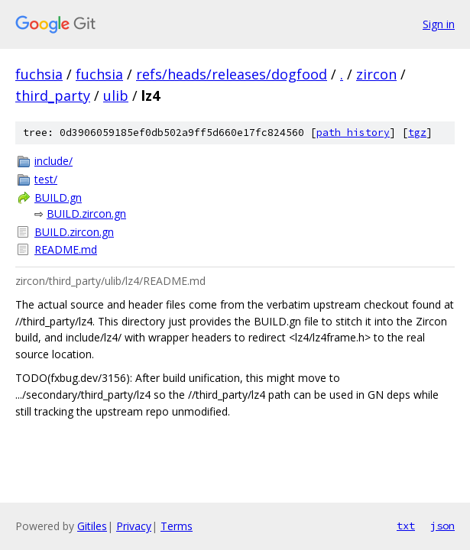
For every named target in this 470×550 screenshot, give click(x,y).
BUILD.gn (58, 197)
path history (353, 132)
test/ (45, 179)
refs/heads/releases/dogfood (231, 74)
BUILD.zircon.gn (86, 213)
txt (406, 525)
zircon (376, 74)
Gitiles (92, 526)
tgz (417, 132)
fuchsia (39, 74)
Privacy (133, 526)
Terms (176, 526)
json (442, 525)
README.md (65, 249)
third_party (52, 95)
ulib (115, 95)
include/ (53, 161)
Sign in (439, 24)
